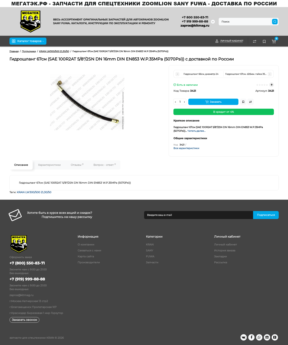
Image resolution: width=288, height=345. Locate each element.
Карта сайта (86, 256)
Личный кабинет (225, 244)
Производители (89, 262)
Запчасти (152, 262)
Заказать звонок (24, 320)
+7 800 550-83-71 (195, 17)
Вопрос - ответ (104, 165)
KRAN (150, 244)
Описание (21, 165)
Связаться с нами (89, 250)
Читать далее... (197, 130)
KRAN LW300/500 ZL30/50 (34, 192)
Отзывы (77, 165)
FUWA (150, 256)
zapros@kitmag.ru (194, 25)
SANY (149, 250)
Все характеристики (186, 148)
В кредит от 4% (223, 112)
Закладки (220, 256)
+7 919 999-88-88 (195, 21)
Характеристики (49, 165)
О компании (86, 244)
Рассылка (220, 262)
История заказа (224, 250)
